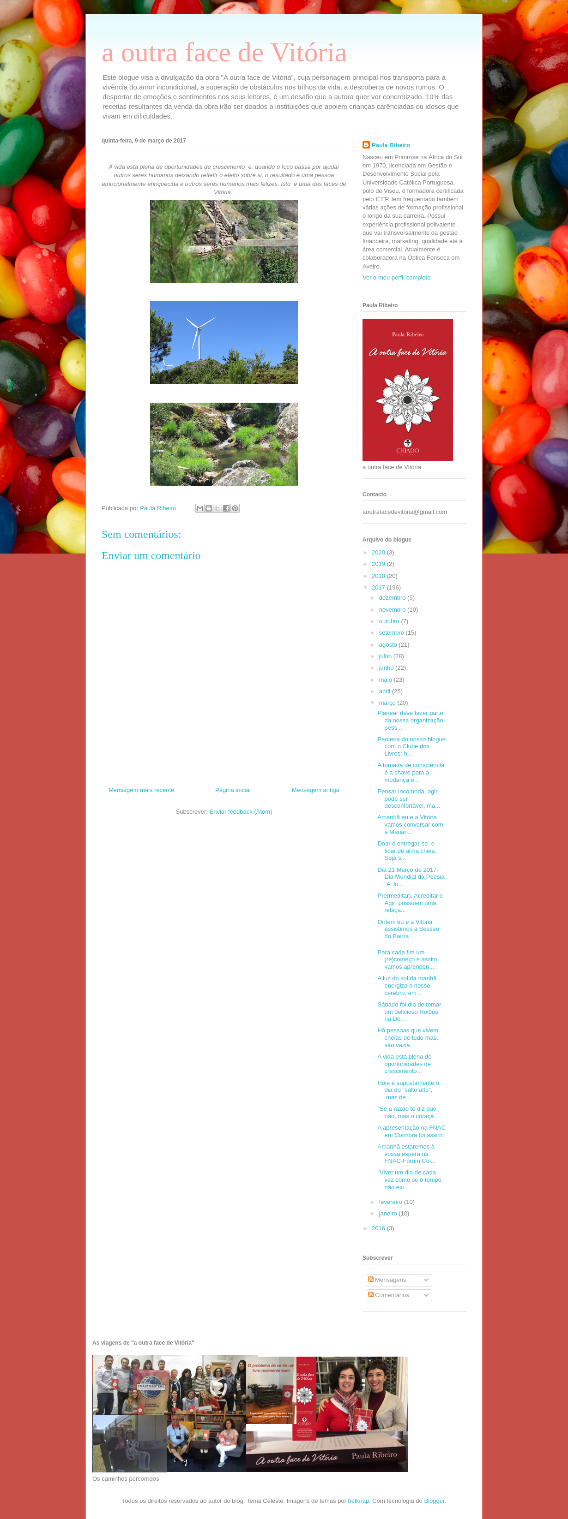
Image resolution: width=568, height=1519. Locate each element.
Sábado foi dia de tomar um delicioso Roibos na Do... (409, 1011)
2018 (379, 575)
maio (386, 679)
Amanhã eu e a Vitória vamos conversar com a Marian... (410, 824)
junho (387, 667)
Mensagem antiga (315, 789)
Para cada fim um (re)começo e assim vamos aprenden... (407, 959)
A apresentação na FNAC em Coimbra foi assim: (411, 1131)
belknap (358, 1500)
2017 (379, 587)
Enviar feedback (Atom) (241, 811)
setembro (392, 632)
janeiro (389, 1213)
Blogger (434, 1500)
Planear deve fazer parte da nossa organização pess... (410, 720)
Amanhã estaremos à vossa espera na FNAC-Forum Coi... (406, 1153)
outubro (390, 621)
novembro (393, 609)
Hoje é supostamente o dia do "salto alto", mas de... (408, 1090)
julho (386, 656)
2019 (379, 563)
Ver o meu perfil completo (396, 277)
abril (385, 691)
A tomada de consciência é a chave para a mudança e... (410, 772)
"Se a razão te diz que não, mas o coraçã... (408, 1112)
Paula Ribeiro (391, 145)
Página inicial (233, 789)
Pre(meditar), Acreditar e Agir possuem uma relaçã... (410, 902)
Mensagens (387, 1279)
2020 (379, 552)
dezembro (393, 597)
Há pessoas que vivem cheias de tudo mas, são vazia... (407, 1037)
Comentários (388, 1295)
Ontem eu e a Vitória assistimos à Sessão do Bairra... (408, 929)
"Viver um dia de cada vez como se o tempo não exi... (409, 1179)
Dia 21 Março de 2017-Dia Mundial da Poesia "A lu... (410, 877)
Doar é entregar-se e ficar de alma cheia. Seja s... (406, 850)
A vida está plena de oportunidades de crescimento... (404, 1063)
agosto (389, 644)
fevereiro (391, 1201)
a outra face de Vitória (224, 52)
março (388, 702)
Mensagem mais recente (141, 789)
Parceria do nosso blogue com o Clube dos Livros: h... (411, 746)
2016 (379, 1228)
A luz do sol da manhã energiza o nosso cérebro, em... (406, 985)
